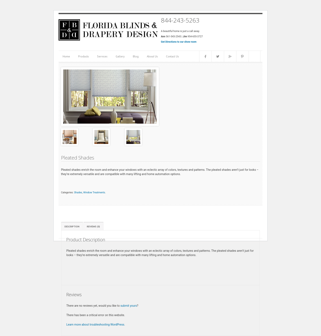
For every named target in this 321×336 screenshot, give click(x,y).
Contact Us (172, 56)
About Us (152, 56)
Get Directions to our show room (179, 41)
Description (71, 226)
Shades (78, 192)
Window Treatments (94, 192)
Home (66, 56)
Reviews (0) (93, 226)
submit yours (128, 305)
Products (83, 56)
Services (102, 56)
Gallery (120, 56)
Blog (136, 56)
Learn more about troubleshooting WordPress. (95, 324)
